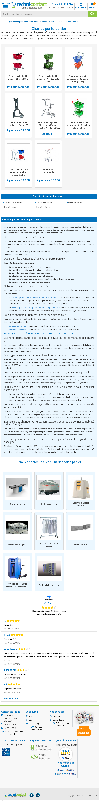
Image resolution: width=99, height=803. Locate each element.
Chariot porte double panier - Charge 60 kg (18, 77)
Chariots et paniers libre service (47, 21)
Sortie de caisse (17, 504)
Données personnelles (36, 729)
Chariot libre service (44, 202)
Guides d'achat (58, 720)
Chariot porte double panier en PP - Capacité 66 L (48, 78)
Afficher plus (11, 699)
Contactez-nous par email (14, 733)
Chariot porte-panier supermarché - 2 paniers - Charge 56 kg (78, 125)
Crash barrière (81, 545)
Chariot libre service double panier (48, 171)
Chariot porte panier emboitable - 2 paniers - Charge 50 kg (78, 78)
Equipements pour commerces (20, 21)
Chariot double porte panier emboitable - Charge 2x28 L (18, 172)
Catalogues (57, 717)
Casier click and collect (49, 586)
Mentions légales (35, 724)
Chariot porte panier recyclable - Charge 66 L (18, 124)
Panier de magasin (75, 202)
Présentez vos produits (62, 725)
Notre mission (34, 717)
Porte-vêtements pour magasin (49, 545)
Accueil (4, 21)
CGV (30, 720)
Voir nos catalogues (83, 731)
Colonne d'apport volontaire (81, 505)
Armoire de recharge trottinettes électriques (17, 586)
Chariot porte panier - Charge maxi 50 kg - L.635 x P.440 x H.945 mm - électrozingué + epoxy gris (48, 128)
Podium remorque (48, 504)
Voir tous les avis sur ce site (49, 614)
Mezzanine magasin (17, 545)
